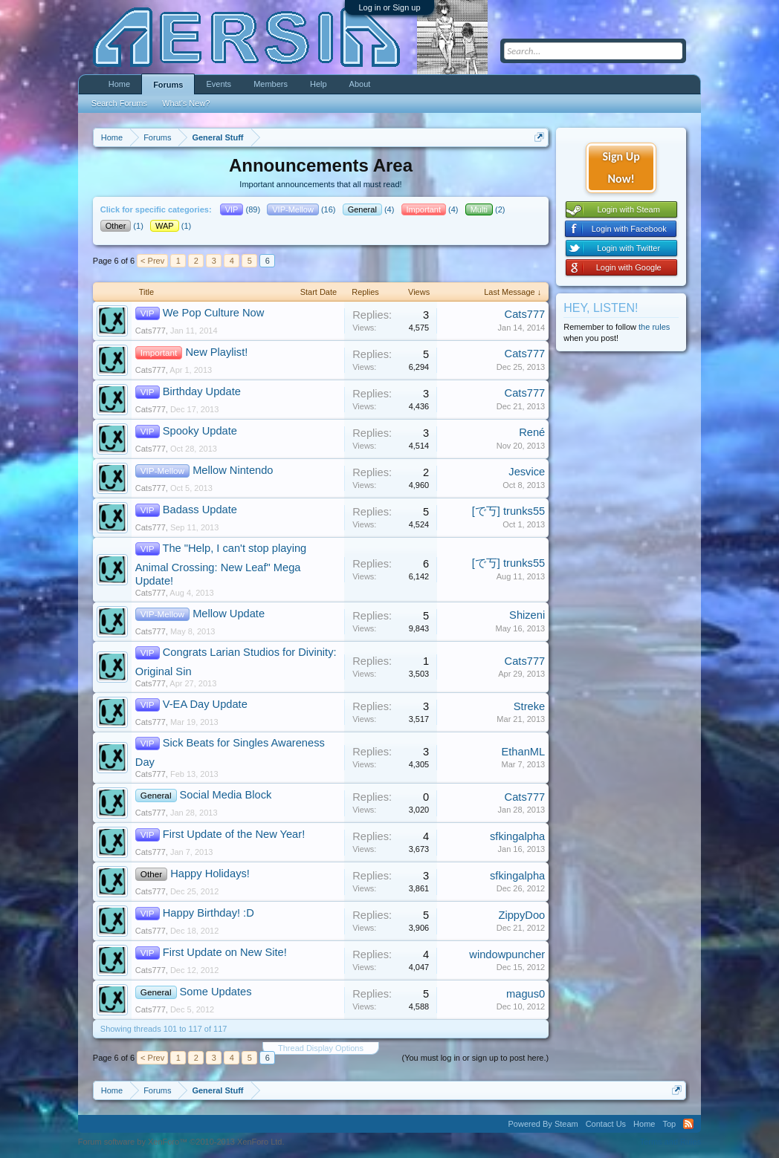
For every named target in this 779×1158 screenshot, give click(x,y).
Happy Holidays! (210, 873)
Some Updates (216, 992)
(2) (486, 209)
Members (270, 83)
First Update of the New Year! (234, 834)
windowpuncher (507, 954)
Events (218, 83)
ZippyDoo (521, 915)
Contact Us (606, 1123)
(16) (302, 209)
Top (669, 1123)
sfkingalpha (517, 836)
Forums (168, 84)
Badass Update (200, 509)
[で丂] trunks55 (508, 511)
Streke (529, 706)
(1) (123, 225)
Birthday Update (202, 391)
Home (119, 83)
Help (318, 83)
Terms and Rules (671, 1141)
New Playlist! (216, 352)
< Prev (152, 260)
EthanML (524, 752)
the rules (654, 326)
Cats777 (150, 330)
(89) (241, 209)
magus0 (525, 994)
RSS (688, 1124)
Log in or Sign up (389, 7)
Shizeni (527, 615)
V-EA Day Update (205, 704)
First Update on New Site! (225, 952)
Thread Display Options (320, 1048)
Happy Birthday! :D (208, 913)
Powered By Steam (543, 1123)
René (532, 432)
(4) (370, 209)
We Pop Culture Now (214, 313)
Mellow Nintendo (233, 470)
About (360, 83)
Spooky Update (200, 431)
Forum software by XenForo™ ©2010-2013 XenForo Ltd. (181, 1141)
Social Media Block (226, 795)
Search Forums (119, 103)
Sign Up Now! (621, 167)
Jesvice (526, 472)
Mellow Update (229, 613)
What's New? (186, 103)
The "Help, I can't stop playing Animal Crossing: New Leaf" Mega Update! (220, 564)
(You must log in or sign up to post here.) (475, 1057)
